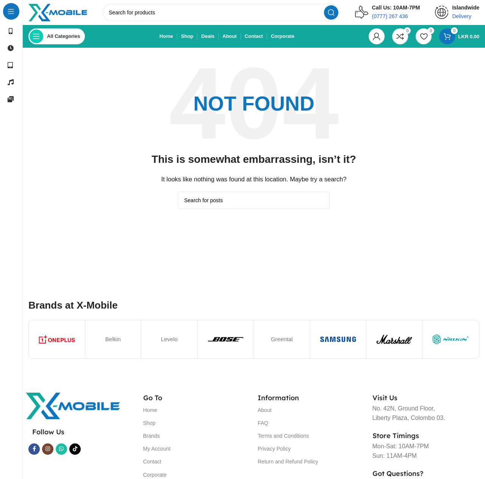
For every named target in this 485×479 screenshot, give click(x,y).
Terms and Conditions (283, 441)
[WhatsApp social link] (61, 454)
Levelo (169, 344)
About (265, 415)
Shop (149, 428)
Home (150, 415)
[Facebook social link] (34, 454)
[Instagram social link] (47, 454)
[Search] (228, 15)
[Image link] (72, 410)
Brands (151, 441)
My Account (157, 454)
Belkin (113, 344)
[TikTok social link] (75, 454)
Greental (282, 344)
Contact (152, 467)
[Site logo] (65, 14)
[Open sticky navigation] (57, 41)
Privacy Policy (274, 454)
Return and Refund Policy (288, 467)
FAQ (263, 428)
